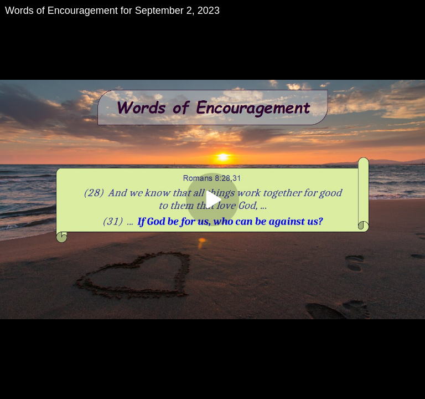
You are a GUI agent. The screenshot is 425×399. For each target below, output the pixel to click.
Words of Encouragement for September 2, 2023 (112, 10)
